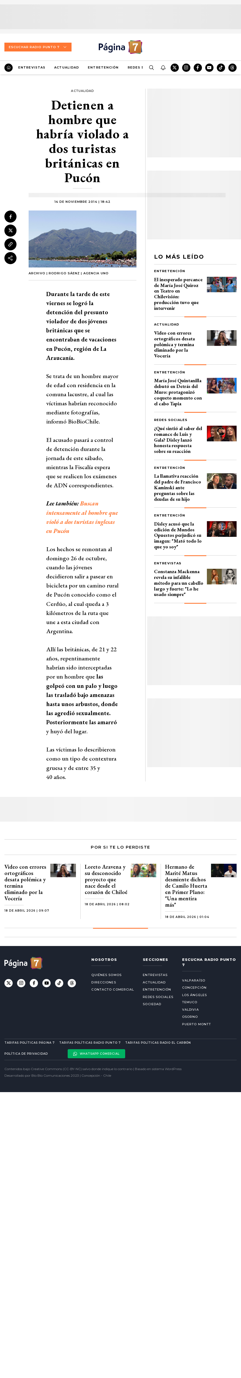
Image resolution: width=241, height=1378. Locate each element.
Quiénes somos (106, 975)
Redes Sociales (170, 420)
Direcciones (103, 982)
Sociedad (152, 1004)
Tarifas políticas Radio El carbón (158, 1043)
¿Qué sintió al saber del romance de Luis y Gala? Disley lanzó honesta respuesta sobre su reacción (178, 439)
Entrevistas (31, 67)
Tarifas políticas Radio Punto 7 (90, 1043)
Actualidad (66, 67)
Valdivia (190, 1009)
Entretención (103, 67)
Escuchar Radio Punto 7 (38, 47)
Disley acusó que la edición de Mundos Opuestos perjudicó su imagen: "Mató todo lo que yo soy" (178, 535)
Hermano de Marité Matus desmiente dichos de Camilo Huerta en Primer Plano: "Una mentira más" (186, 885)
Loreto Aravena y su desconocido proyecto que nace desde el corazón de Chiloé (106, 879)
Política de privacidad (26, 1054)
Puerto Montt (196, 1024)
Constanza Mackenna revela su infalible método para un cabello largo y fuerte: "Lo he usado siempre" (178, 582)
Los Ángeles (194, 995)
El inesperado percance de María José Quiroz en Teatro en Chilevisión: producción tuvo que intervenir (178, 293)
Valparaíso (193, 980)
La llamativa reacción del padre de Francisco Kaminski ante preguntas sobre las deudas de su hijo (177, 487)
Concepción (194, 987)
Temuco (190, 1002)
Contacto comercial (112, 989)
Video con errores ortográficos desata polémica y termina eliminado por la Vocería (174, 344)
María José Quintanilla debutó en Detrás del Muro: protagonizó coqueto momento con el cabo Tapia (178, 391)
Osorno (190, 1017)
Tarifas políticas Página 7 (29, 1043)
